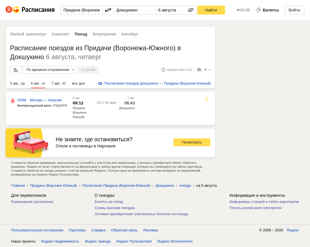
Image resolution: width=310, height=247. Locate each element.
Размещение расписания (32, 202)
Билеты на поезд (109, 202)
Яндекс (293, 230)
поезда (185, 185)
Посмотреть (192, 142)
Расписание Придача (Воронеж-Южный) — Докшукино (128, 185)
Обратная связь (124, 230)
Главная (18, 185)
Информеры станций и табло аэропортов (264, 202)
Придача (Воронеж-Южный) (80, 112)
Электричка (104, 34)
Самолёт (61, 34)
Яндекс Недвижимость (60, 241)
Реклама (150, 230)
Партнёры (77, 230)
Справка (98, 230)
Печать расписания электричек (256, 208)
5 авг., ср (17, 83)
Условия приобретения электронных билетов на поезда (141, 214)
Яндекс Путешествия (134, 241)
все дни (78, 83)
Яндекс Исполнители (175, 241)
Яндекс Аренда (98, 241)
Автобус (129, 34)
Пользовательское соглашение (37, 230)
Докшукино (127, 108)
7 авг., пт (58, 83)
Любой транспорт (28, 34)
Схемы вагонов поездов (115, 208)
